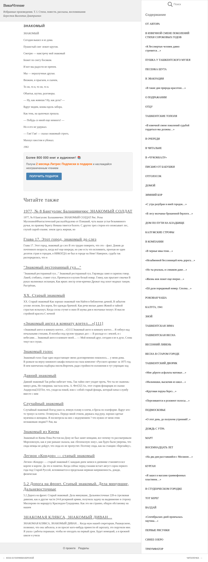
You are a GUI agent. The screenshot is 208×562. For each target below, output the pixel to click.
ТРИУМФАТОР (154, 548)
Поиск (174, 4)
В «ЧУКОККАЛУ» (156, 157)
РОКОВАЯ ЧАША (156, 297)
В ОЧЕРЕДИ (152, 138)
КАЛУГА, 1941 (154, 307)
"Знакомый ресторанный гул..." (52, 267)
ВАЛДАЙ (150, 507)
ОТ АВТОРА (152, 23)
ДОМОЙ (150, 185)
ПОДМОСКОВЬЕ (155, 410)
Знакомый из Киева (41, 431)
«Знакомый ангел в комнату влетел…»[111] (63, 323)
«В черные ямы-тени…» (159, 251)
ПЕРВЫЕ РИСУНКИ (157, 530)
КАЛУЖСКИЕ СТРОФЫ (159, 232)
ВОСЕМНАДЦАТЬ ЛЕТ (159, 447)
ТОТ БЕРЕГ (152, 498)
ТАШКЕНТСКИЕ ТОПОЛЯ (161, 116)
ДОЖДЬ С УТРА (155, 428)
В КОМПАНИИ (154, 241)
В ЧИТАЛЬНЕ (153, 148)
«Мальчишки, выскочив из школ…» (165, 381)
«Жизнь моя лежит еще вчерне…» (164, 279)
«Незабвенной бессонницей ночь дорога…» (170, 260)
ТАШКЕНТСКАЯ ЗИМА (159, 325)
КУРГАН (150, 466)
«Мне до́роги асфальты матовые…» (165, 372)
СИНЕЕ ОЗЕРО (154, 539)
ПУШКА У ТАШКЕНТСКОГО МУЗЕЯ (167, 59)
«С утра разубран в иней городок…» (166, 204)
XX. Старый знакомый (44, 295)
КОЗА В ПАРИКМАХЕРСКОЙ (20, 558)
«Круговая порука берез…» (160, 391)
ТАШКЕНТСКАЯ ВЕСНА (160, 335)
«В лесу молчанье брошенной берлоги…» (169, 213)
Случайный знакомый (44, 403)
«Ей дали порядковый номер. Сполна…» (168, 288)
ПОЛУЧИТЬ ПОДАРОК (44, 176)
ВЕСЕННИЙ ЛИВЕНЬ (158, 344)
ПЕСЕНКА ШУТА (156, 69)
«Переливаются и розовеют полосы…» (167, 400)
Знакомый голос (38, 351)
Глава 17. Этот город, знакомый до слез (60, 239)
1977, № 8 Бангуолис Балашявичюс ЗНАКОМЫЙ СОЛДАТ (78, 211)
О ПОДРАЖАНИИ (156, 97)
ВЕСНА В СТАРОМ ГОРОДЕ (162, 353)
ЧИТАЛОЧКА (193, 558)
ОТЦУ (149, 106)
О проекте (69, 548)
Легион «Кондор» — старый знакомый (59, 455)
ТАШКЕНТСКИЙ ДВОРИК (161, 363)
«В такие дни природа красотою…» (165, 88)
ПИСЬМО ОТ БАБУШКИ (160, 166)
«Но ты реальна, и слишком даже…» (166, 269)
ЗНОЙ (148, 316)
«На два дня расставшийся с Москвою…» (169, 456)
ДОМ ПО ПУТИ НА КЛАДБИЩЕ (164, 222)
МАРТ (149, 438)
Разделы (83, 548)
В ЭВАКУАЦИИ (154, 78)
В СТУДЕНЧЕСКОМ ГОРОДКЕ (163, 488)
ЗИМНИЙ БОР (153, 194)
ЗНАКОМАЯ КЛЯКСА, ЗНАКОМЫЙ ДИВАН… (68, 517)
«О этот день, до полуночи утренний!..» (167, 419)
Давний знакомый (40, 375)
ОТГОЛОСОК (153, 176)
